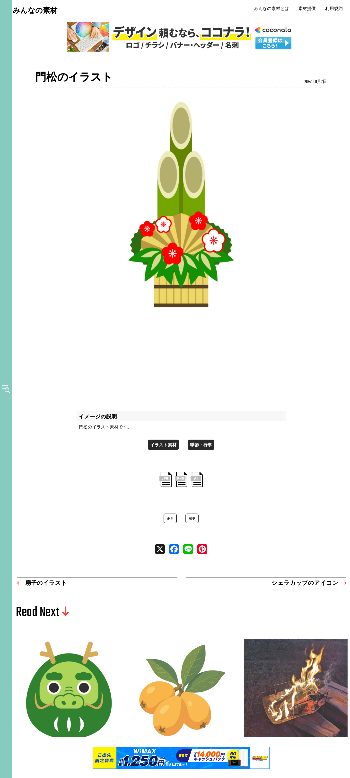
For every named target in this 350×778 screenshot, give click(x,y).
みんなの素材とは (273, 10)
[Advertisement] (181, 361)
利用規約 (335, 10)
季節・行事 (202, 447)
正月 (170, 523)
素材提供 (309, 10)
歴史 (192, 523)
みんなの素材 (41, 12)
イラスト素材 (162, 447)
